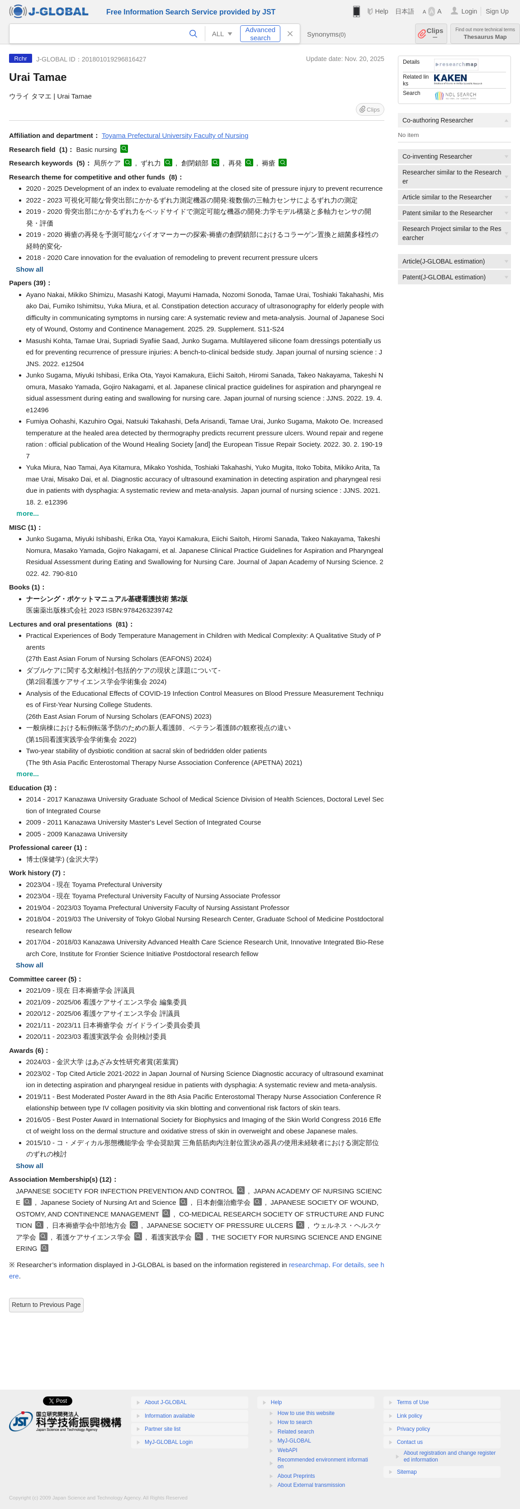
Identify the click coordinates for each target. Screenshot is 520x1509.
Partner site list (162, 1429)
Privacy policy (413, 1429)
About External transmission (311, 1485)
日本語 (404, 11)
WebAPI (288, 1450)
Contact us (410, 1442)
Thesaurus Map (485, 33)
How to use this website (306, 1413)
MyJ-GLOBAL (294, 1441)
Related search (296, 1432)
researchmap (309, 1265)
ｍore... (27, 513)
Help (381, 11)
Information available (170, 1416)
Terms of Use (413, 1402)
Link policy (409, 1416)
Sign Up (497, 11)
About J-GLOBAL (166, 1402)
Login (469, 11)
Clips (435, 34)
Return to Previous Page (46, 1304)
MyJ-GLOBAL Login (169, 1442)
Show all (29, 269)
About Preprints (296, 1476)
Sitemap (407, 1472)
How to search (295, 1422)
